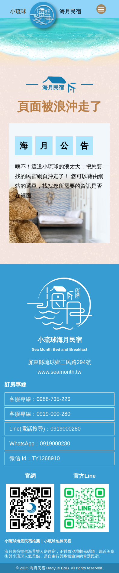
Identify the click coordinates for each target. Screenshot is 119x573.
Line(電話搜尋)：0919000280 (45, 429)
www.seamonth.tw (59, 372)
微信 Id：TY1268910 (34, 458)
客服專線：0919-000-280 (39, 414)
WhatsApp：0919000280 (39, 444)
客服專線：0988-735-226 (39, 399)
